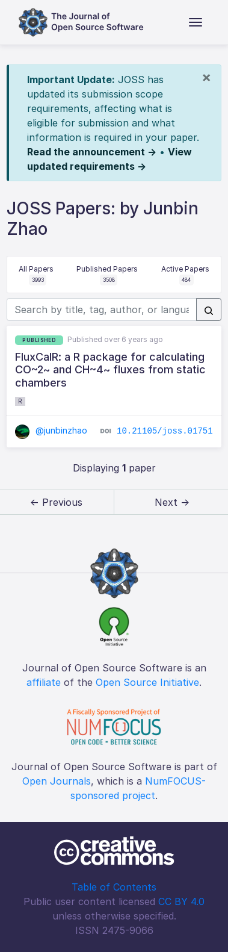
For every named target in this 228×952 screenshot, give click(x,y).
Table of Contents (114, 887)
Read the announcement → (91, 152)
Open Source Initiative (147, 682)
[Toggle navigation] (195, 22)
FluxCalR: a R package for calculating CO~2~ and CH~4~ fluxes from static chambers (110, 369)
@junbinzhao (51, 430)
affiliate (43, 682)
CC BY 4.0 (181, 901)
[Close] (206, 77)
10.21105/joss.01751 (165, 431)
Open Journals (56, 781)
